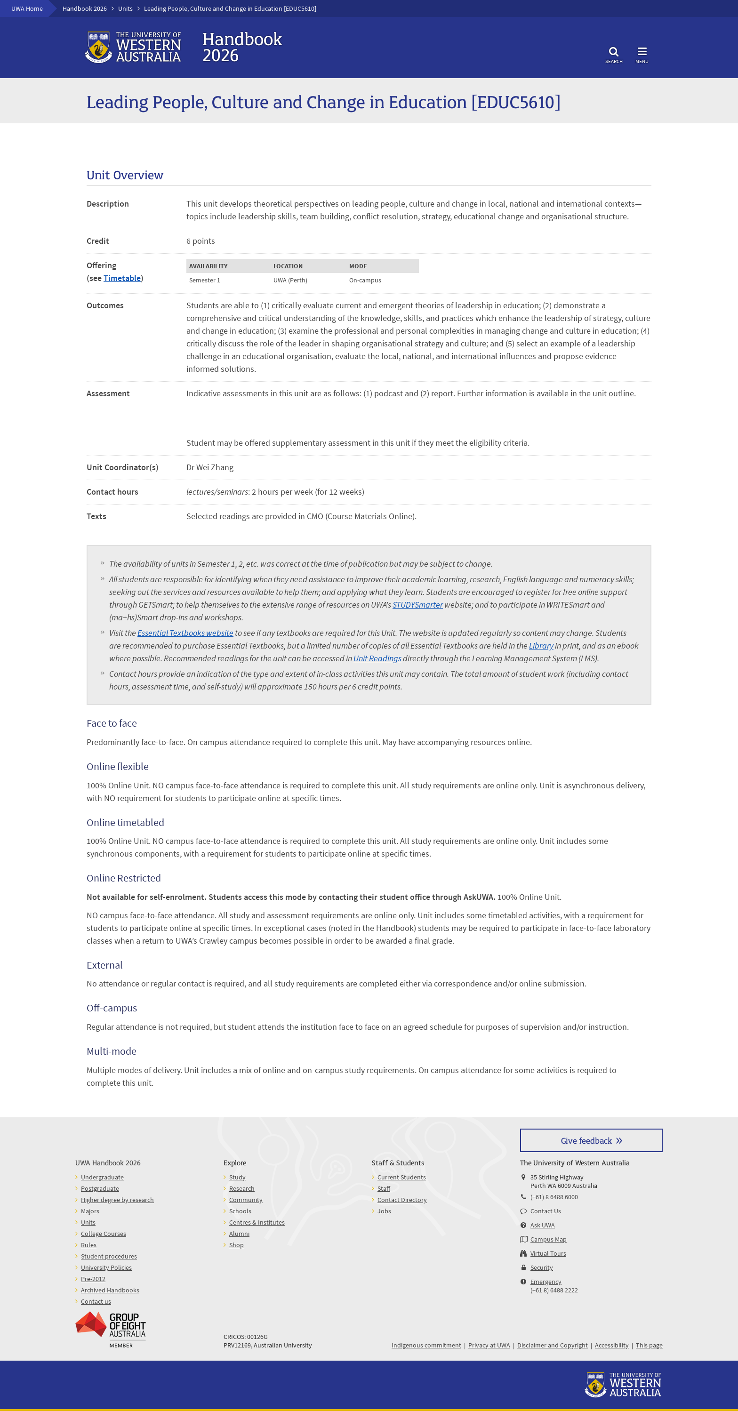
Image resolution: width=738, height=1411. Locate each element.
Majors (90, 1211)
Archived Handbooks (110, 1290)
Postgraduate (100, 1188)
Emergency (546, 1281)
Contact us (96, 1301)
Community (246, 1199)
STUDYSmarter (418, 604)
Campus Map (548, 1239)
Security (541, 1267)
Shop (236, 1245)
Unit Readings (377, 658)
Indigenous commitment (426, 1345)
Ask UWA (542, 1225)
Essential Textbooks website (185, 632)
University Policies (106, 1267)
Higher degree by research (117, 1199)
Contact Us (545, 1211)
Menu (642, 54)
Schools (240, 1211)
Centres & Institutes (257, 1222)
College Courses (103, 1233)
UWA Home (27, 8)
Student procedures (109, 1256)
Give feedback (586, 1140)
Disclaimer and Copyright (552, 1345)
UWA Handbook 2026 (108, 1162)
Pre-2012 (93, 1279)
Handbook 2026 (85, 8)
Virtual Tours (548, 1253)
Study (237, 1177)
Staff (383, 1188)
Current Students (401, 1177)
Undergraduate (102, 1177)
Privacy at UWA (489, 1345)
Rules (88, 1245)
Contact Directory (402, 1199)
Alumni (239, 1233)
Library (541, 645)
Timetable (122, 278)
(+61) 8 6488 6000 (554, 1197)
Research (242, 1188)
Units (125, 8)
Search (613, 54)
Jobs (384, 1211)
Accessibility (612, 1345)
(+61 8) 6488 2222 (554, 1290)
